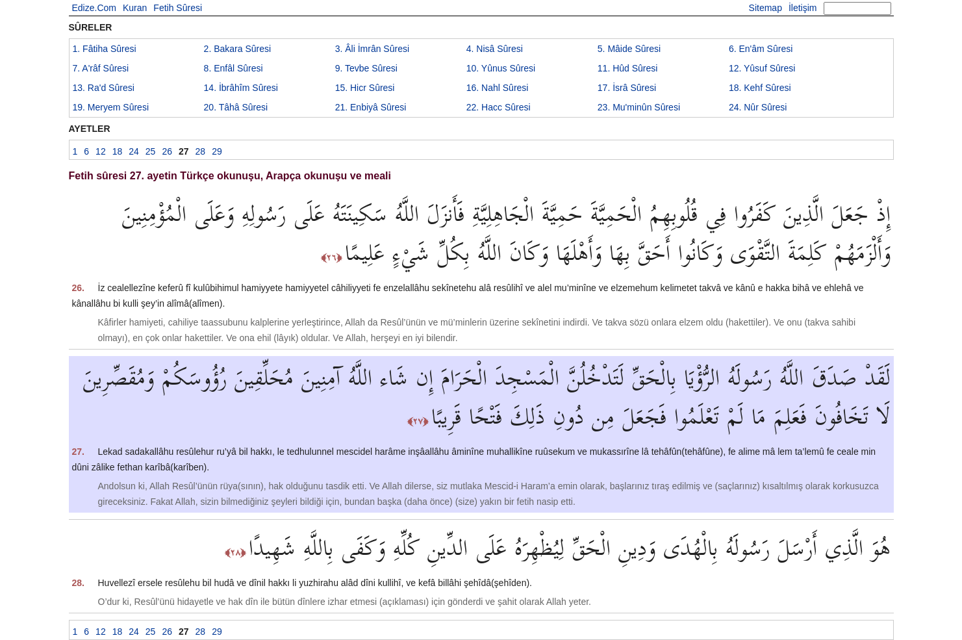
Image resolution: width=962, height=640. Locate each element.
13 (103, 88)
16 (497, 88)
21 (371, 107)
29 (217, 151)
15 (365, 88)
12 (762, 68)
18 (760, 88)
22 (498, 107)
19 (111, 107)
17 (627, 88)
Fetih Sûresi (177, 8)
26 (167, 151)
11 (628, 68)
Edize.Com (94, 8)
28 (201, 151)
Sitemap (765, 8)
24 (758, 107)
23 (639, 107)
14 (241, 88)
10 (500, 68)
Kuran (135, 8)
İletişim (803, 8)
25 (151, 151)
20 (236, 107)
